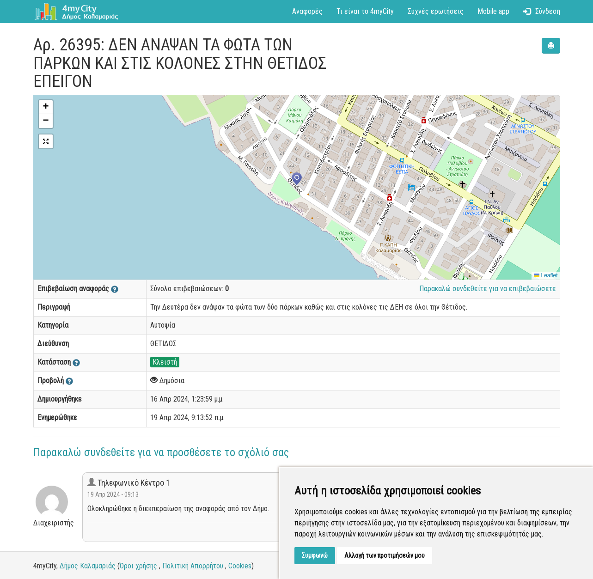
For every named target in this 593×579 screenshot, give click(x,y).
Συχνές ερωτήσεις (436, 11)
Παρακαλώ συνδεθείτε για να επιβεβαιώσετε (487, 288)
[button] (296, 179)
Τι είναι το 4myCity (365, 11)
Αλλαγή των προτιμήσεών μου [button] (384, 555)
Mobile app (493, 11)
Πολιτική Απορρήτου (192, 565)
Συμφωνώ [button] (315, 555)
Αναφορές (307, 11)
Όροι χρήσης (138, 565)
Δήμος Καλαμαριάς (88, 565)
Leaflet (545, 275)
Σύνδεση (541, 11)
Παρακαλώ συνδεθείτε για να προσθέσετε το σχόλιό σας (161, 452)
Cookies (239, 565)
